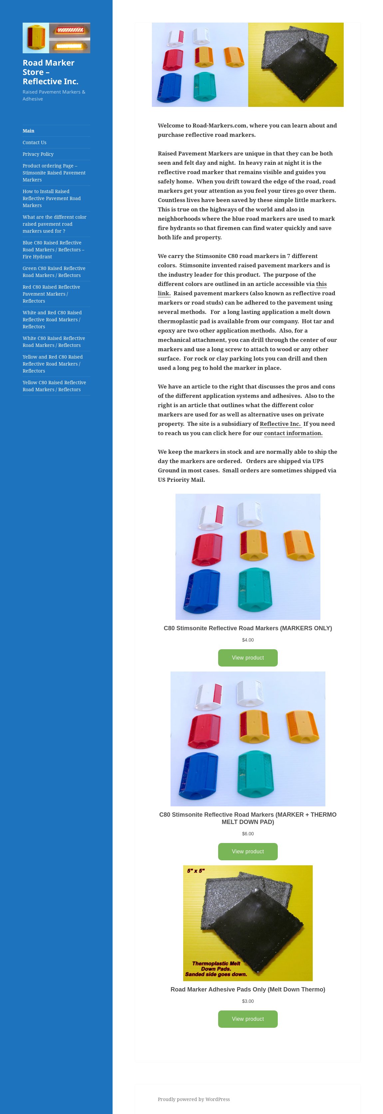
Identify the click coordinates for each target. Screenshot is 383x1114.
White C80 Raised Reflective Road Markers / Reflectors (54, 341)
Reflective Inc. (280, 423)
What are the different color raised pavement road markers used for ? (55, 224)
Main (28, 131)
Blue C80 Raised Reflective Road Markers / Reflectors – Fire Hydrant (53, 249)
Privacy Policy (38, 154)
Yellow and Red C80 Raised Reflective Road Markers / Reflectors (53, 364)
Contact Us (34, 142)
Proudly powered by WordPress (194, 1099)
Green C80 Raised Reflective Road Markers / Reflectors (54, 271)
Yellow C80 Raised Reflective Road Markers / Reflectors (54, 386)
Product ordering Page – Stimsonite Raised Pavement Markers (54, 172)
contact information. (293, 433)
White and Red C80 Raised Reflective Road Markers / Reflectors (52, 319)
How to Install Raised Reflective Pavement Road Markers (52, 198)
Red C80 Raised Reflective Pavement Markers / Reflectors (51, 294)
